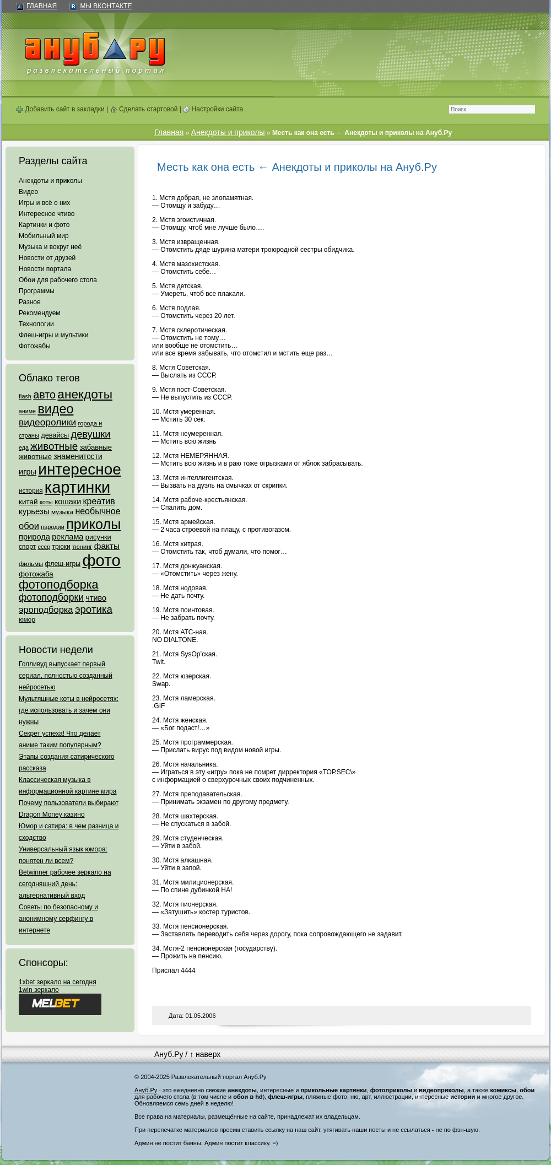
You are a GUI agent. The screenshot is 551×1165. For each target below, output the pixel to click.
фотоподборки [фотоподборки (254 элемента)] (51, 597)
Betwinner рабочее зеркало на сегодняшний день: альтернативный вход (65, 884)
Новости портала (45, 269)
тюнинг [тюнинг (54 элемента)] (82, 546)
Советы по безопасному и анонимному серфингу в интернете (58, 918)
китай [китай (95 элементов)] (28, 502)
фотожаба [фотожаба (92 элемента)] (36, 574)
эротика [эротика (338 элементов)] (93, 609)
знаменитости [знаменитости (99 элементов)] (77, 456)
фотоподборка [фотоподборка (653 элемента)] (59, 584)
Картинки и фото (44, 225)
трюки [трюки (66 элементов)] (61, 547)
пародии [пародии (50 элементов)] (52, 527)
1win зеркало (39, 990)
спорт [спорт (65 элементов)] (27, 547)
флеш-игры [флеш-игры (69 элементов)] (62, 564)
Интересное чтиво (46, 214)
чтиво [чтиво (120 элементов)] (95, 598)
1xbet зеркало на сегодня (57, 982)
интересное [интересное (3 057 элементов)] (79, 469)
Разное (30, 302)
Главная (41, 6)
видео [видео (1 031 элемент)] (55, 409)
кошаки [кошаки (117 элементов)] (68, 501)
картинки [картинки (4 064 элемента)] (77, 487)
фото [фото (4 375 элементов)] (101, 560)
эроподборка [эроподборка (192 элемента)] (46, 609)
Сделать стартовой (144, 109)
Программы (37, 291)
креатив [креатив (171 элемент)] (99, 501)
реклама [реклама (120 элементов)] (67, 536)
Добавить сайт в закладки (60, 109)
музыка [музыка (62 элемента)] (62, 512)
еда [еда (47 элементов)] (24, 447)
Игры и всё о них (44, 203)
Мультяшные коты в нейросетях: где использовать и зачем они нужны (68, 710)
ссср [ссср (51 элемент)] (43, 546)
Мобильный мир (44, 236)
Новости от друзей (47, 258)
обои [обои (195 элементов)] (29, 526)
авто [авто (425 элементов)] (44, 395)
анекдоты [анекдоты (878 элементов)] (84, 394)
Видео (28, 192)
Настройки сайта (213, 109)
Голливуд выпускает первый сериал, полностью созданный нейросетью (65, 675)
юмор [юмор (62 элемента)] (27, 619)
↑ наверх (205, 1054)
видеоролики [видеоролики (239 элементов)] (47, 422)
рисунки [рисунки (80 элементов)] (98, 537)
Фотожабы (35, 346)
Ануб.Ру (168, 1054)
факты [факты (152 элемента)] (107, 546)
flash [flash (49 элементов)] (25, 396)
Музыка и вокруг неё (50, 247)
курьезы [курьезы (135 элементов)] (34, 511)
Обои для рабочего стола (58, 280)
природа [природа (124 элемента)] (34, 536)
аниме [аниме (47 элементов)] (27, 411)
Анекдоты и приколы (50, 181)
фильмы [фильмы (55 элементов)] (31, 563)
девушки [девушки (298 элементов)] (90, 434)
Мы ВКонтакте (106, 6)
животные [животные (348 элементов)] (54, 446)
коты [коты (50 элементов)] (46, 502)
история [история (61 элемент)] (31, 490)
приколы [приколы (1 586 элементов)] (93, 524)
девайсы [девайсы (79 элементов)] (55, 435)
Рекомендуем (40, 313)
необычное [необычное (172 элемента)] (97, 511)
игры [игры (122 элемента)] (27, 471)
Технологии (36, 324)
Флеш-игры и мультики (53, 335)
